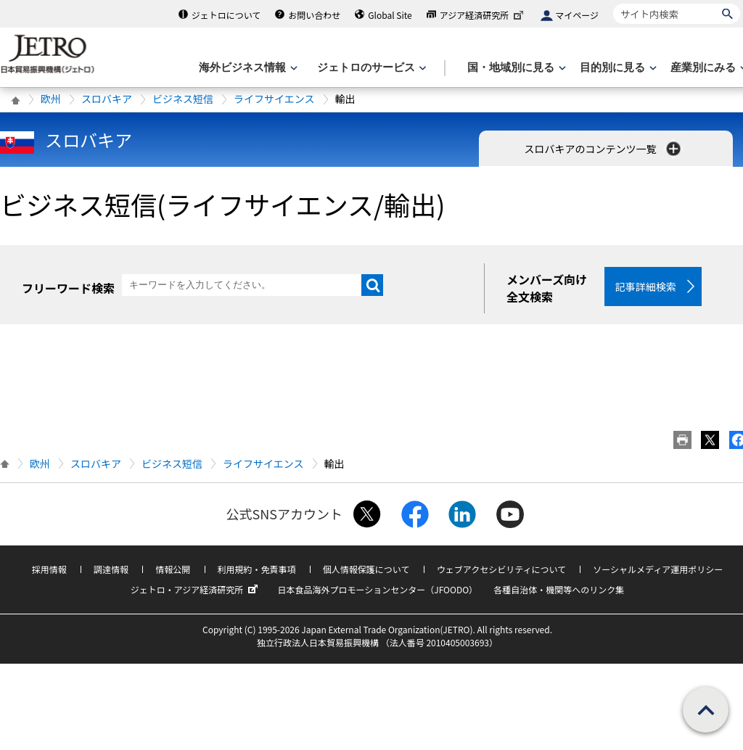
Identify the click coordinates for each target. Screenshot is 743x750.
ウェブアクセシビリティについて (501, 569)
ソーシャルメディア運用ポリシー (658, 569)
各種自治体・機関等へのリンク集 (558, 589)
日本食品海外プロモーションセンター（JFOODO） (377, 589)
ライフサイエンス (274, 98)
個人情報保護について (366, 569)
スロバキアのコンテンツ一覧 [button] (603, 148)
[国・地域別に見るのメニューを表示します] (515, 67)
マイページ (577, 15)
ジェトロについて (226, 15)
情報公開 (172, 569)
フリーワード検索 (68, 288)
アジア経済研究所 (483, 15)
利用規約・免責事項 (257, 569)
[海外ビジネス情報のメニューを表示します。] (247, 67)
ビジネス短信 (182, 98)
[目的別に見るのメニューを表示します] (617, 67)
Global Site (389, 15)
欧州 (51, 98)
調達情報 (111, 569)
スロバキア (106, 98)
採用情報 (49, 569)
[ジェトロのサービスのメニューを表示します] (370, 67)
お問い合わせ (314, 15)
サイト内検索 (612, 3)
